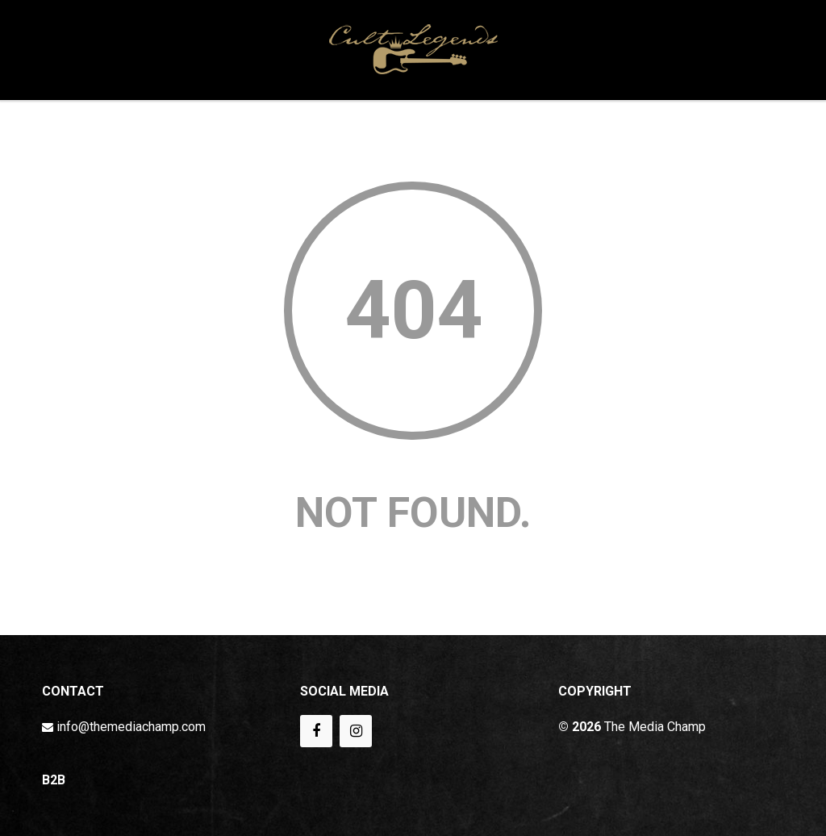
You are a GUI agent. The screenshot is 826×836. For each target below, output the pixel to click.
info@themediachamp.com (131, 726)
